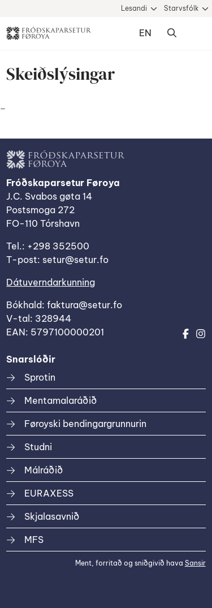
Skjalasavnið (51, 516)
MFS (34, 539)
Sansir (195, 563)
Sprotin (39, 377)
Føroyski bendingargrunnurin (85, 423)
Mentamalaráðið (60, 400)
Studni (38, 446)
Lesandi (134, 8)
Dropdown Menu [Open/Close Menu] (194, 33)
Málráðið (43, 470)
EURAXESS (48, 493)
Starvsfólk (181, 8)
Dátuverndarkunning (50, 282)
